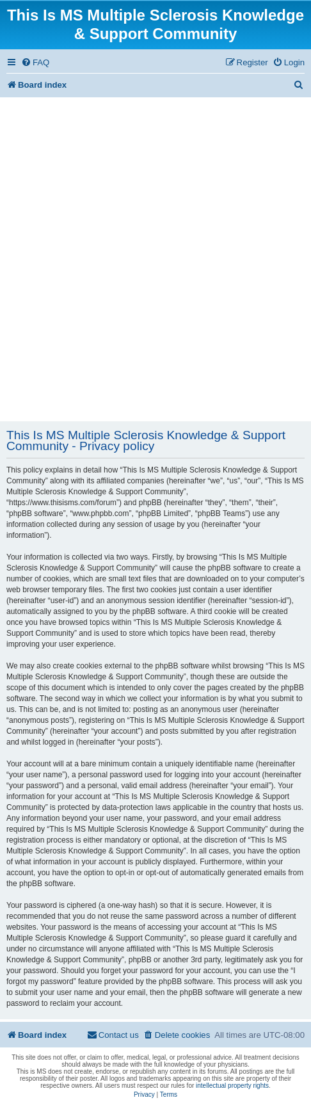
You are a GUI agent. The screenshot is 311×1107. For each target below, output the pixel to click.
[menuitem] (35, 62)
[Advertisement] (155, 259)
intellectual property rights (232, 1085)
